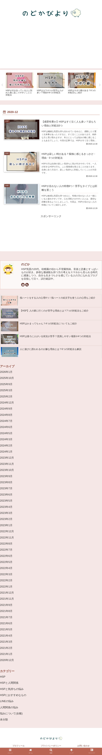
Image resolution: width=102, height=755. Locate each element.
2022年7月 (6, 549)
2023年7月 (6, 488)
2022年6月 (6, 555)
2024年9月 (6, 408)
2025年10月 (7, 378)
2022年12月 (7, 531)
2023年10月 (7, 470)
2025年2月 (6, 396)
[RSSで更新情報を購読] (27, 284)
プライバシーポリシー (51, 746)
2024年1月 (6, 451)
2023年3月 (6, 513)
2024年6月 (6, 427)
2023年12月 (7, 457)
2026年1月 (6, 371)
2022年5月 (6, 562)
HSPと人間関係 (9, 682)
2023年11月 (7, 463)
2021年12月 (7, 592)
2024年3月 (6, 439)
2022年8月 (6, 543)
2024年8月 (6, 414)
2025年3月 (6, 390)
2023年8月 (6, 482)
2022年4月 (6, 568)
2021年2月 (6, 648)
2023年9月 (6, 476)
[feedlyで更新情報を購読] (23, 284)
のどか (25, 264)
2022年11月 (7, 537)
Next (99, 85)
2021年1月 (6, 654)
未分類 (4, 719)
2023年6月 (6, 494)
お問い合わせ (83, 746)
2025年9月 (6, 384)
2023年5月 (6, 500)
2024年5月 (6, 433)
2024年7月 (6, 421)
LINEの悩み (7, 701)
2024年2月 (6, 445)
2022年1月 (6, 586)
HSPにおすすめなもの (13, 695)
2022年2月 (6, 580)
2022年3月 (6, 574)
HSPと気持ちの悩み (12, 689)
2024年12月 (7, 402)
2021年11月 (7, 598)
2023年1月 (6, 525)
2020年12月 (7, 660)
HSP (2, 676)
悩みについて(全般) (11, 713)
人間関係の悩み (9, 707)
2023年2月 (6, 519)
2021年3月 (6, 641)
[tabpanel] (19, 85)
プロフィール (18, 746)
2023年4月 (6, 506)
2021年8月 (6, 611)
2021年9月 (6, 605)
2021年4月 (6, 635)
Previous (2, 85)
